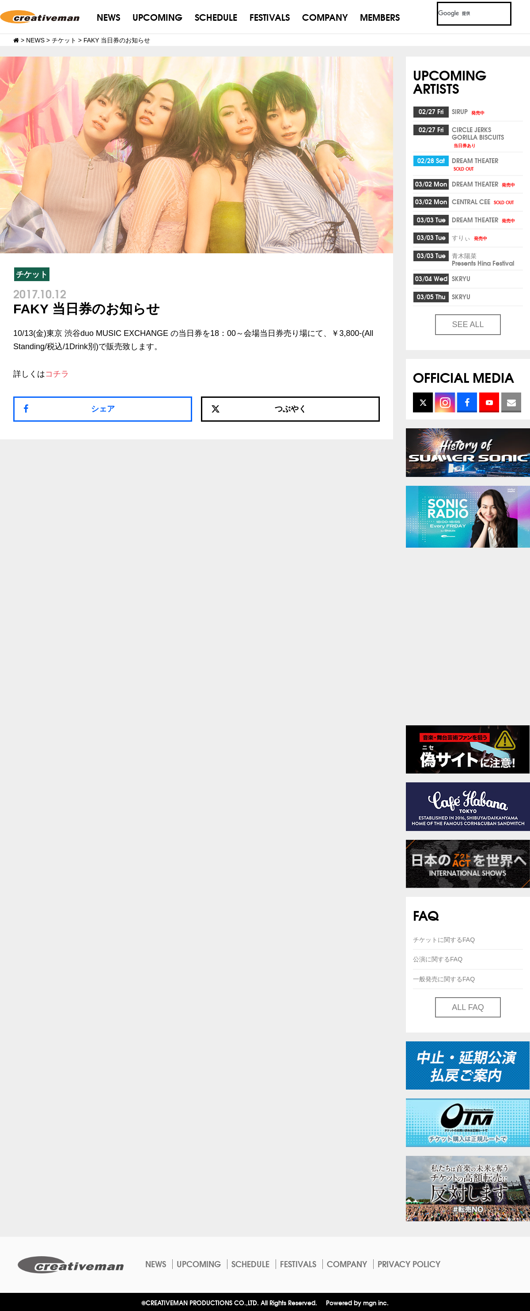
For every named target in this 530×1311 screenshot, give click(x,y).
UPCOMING (157, 16)
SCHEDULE (216, 16)
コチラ (57, 374)
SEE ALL (468, 324)
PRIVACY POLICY (409, 1264)
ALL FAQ (468, 1007)
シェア (103, 408)
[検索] (463, 13)
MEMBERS (380, 16)
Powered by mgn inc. (357, 1302)
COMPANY (325, 16)
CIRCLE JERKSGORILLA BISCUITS (478, 137)
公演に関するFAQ (437, 959)
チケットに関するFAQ (444, 939)
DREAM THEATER (475, 164)
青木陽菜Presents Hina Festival (483, 259)
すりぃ (470, 237)
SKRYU (461, 278)
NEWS (108, 16)
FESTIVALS (270, 16)
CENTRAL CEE (483, 201)
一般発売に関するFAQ (444, 979)
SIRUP (469, 111)
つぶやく (259, 408)
